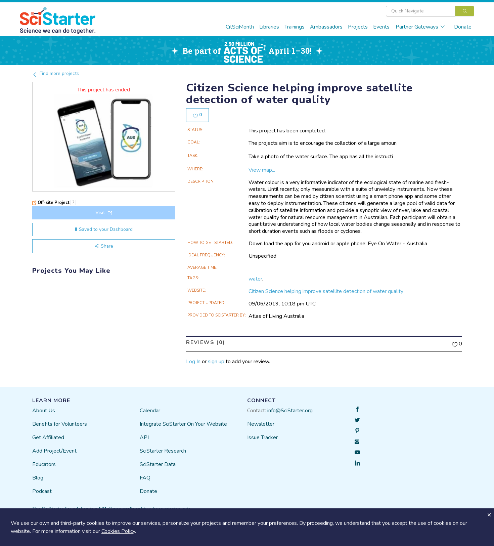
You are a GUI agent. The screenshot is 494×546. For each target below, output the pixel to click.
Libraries (269, 27)
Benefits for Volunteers (59, 424)
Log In (193, 361)
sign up (216, 361)
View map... (262, 170)
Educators (44, 464)
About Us (43, 410)
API (144, 437)
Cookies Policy (118, 531)
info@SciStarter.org (290, 410)
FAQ (145, 477)
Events (381, 27)
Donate (462, 27)
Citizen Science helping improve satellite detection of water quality (326, 291)
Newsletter (260, 424)
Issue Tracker (262, 437)
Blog (37, 477)
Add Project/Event (54, 451)
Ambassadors (326, 27)
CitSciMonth (240, 27)
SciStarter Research (163, 451)
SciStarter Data (158, 464)
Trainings (294, 27)
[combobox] (430, 11)
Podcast (42, 491)
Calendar (150, 410)
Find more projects (55, 73)
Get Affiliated (48, 437)
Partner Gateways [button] (420, 27)
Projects (358, 27)
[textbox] (420, 11)
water (255, 279)
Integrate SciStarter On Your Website (183, 424)
